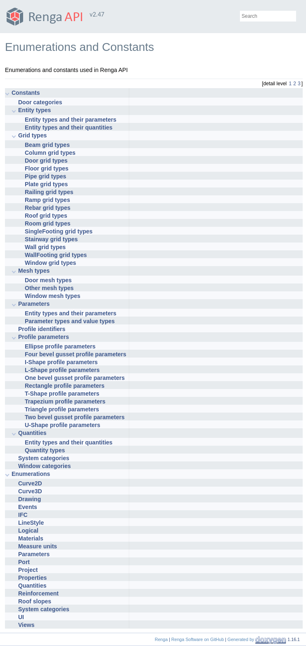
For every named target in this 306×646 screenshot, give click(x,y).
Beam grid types (47, 145)
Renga (161, 639)
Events (27, 507)
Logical (28, 530)
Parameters (34, 303)
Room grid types (47, 223)
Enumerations (31, 474)
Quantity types (45, 450)
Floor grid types (47, 168)
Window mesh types (52, 296)
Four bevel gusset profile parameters (75, 354)
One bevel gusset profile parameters (75, 378)
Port (24, 562)
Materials (30, 538)
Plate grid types (46, 184)
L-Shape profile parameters (62, 370)
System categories (43, 458)
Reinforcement (38, 593)
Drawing (29, 499)
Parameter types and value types (70, 321)
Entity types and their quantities (68, 127)
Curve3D (30, 491)
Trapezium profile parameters (65, 401)
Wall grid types (45, 247)
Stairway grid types (51, 239)
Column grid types (50, 152)
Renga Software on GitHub (197, 639)
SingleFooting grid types (59, 231)
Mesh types (34, 270)
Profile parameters (43, 337)
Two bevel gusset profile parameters (75, 417)
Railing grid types (49, 192)
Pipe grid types (45, 176)
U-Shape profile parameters (62, 425)
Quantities (32, 433)
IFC (23, 515)
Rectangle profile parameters (64, 385)
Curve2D (30, 483)
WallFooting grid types (56, 255)
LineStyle (31, 522)
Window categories (44, 466)
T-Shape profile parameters (62, 393)
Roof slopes (34, 601)
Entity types (34, 110)
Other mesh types (49, 288)
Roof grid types (46, 215)
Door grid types (46, 160)
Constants (26, 92)
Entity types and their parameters (70, 119)
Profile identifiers (41, 329)
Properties (32, 577)
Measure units (37, 546)
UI (21, 617)
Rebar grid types (47, 207)
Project (28, 570)
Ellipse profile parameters (60, 346)
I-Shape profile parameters (61, 362)
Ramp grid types (47, 200)
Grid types (32, 135)
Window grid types (50, 262)
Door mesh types (48, 280)
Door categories (40, 102)
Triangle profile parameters (62, 409)
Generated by (242, 639)
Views (26, 625)
